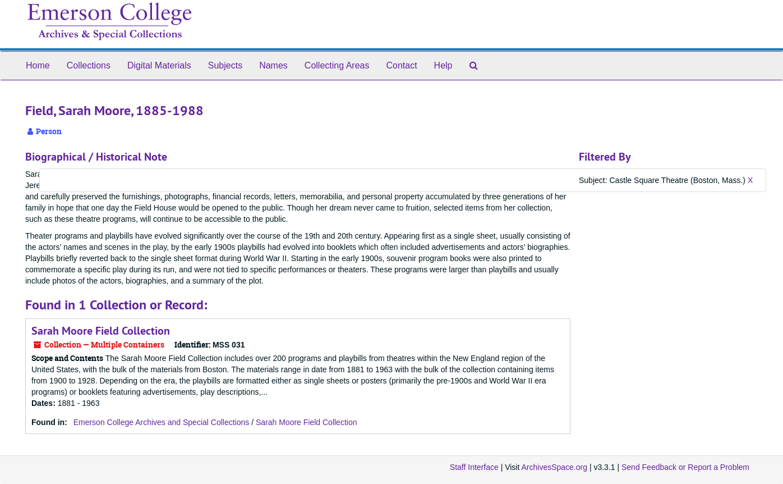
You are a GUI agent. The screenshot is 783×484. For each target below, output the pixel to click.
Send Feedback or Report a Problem (685, 467)
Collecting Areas (337, 65)
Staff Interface (474, 467)
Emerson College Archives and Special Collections (161, 422)
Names (273, 65)
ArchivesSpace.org (554, 467)
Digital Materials (159, 65)
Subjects (225, 65)
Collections (88, 65)
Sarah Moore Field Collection (100, 330)
